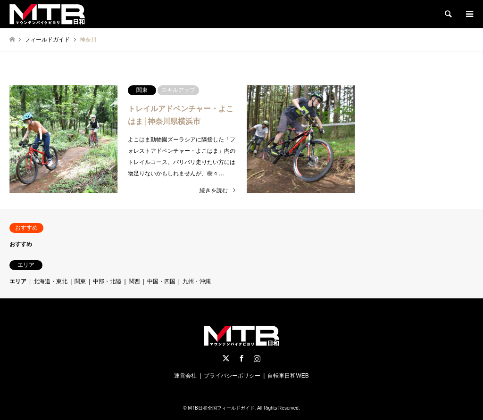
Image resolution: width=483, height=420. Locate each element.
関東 (80, 281)
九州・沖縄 (197, 281)
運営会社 (185, 375)
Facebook (241, 358)
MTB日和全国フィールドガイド (221, 408)
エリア (17, 281)
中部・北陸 (107, 281)
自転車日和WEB (287, 375)
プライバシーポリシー (232, 375)
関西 (134, 281)
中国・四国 (161, 281)
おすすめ (20, 244)
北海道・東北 (50, 281)
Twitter (226, 358)
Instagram (257, 358)
